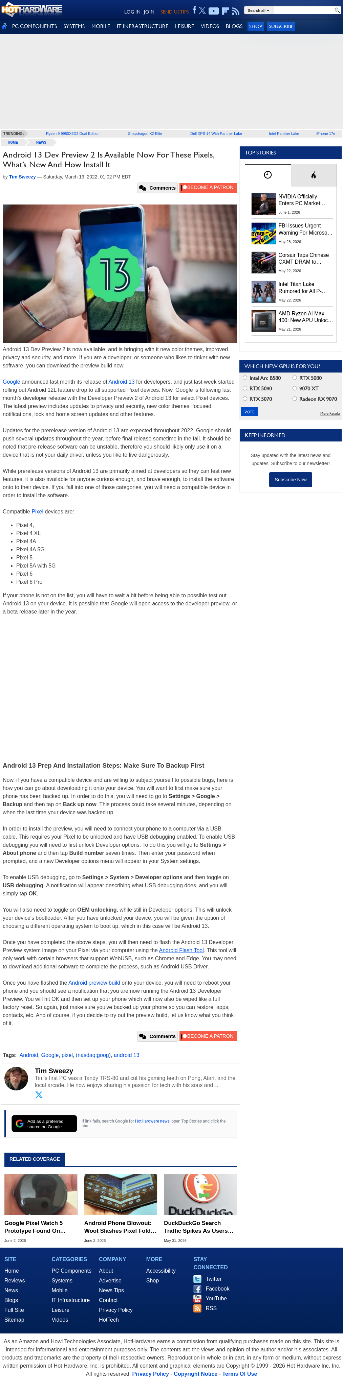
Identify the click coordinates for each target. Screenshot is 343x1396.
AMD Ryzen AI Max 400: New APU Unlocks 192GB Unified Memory (306, 317)
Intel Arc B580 (262, 378)
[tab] (268, 175)
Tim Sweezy (54, 1071)
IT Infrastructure (71, 1300)
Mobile (60, 1290)
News (41, 142)
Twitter (213, 1279)
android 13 (127, 1055)
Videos (60, 1320)
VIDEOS (210, 26)
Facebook (217, 1289)
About (106, 1271)
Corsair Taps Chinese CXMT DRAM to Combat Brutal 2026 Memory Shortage (304, 259)
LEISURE (184, 26)
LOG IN (132, 12)
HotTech (109, 1320)
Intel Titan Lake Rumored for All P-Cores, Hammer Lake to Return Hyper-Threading (304, 288)
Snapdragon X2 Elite (145, 133)
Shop (255, 26)
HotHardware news (152, 1121)
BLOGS (234, 26)
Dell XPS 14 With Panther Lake (216, 133)
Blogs (11, 1300)
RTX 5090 (257, 388)
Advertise (110, 1280)
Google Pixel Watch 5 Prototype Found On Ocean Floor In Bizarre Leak (35, 1227)
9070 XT (306, 388)
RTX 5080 (307, 378)
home (13, 142)
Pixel (37, 511)
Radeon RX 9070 (315, 399)
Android (29, 1055)
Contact (108, 1300)
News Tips (111, 1290)
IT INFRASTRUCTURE (142, 26)
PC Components (71, 1271)
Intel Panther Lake (284, 133)
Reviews (14, 1280)
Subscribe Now (290, 479)
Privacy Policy (116, 1310)
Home (11, 1271)
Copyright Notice (195, 1374)
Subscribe (281, 26)
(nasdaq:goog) (93, 1055)
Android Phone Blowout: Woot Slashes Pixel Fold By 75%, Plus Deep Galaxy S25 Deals (120, 1227)
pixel (67, 1055)
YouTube (216, 1298)
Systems (62, 1280)
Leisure (60, 1310)
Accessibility (161, 1271)
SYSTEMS (74, 26)
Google (11, 382)
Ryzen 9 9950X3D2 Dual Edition (73, 133)
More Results (330, 413)
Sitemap (14, 1320)
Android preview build (94, 983)
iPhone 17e (325, 133)
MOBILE (100, 26)
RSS (211, 1308)
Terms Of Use (239, 1374)
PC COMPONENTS (34, 26)
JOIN (149, 12)
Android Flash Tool (181, 950)
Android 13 (121, 382)
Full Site (14, 1310)
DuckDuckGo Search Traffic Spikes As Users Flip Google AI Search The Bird (199, 1227)
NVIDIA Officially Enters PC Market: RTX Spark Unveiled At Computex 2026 (306, 200)
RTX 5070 (257, 399)
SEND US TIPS (175, 12)
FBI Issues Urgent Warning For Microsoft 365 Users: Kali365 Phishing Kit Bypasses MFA (305, 229)
